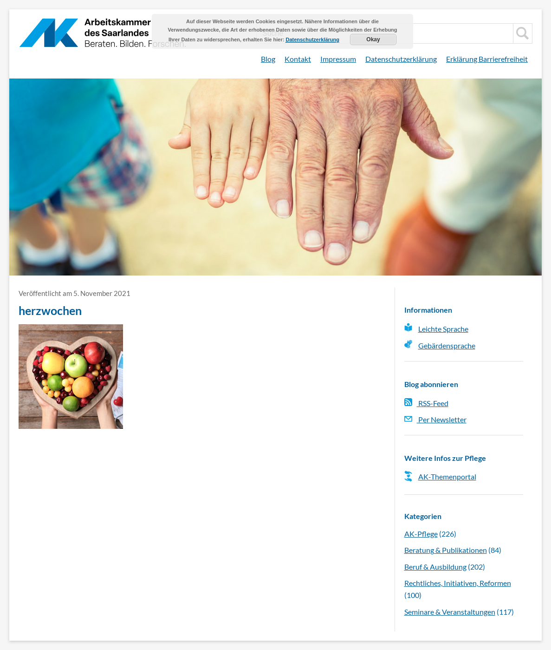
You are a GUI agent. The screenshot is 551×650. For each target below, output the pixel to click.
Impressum (338, 58)
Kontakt (298, 58)
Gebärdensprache (446, 345)
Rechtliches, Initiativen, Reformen (457, 582)
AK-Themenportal (447, 476)
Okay (373, 39)
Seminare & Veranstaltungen (449, 611)
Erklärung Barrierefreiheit (487, 58)
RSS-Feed (426, 403)
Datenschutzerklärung (401, 58)
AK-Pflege (421, 533)
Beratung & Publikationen (445, 549)
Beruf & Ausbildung (435, 566)
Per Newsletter (435, 419)
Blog (268, 58)
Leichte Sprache (443, 328)
